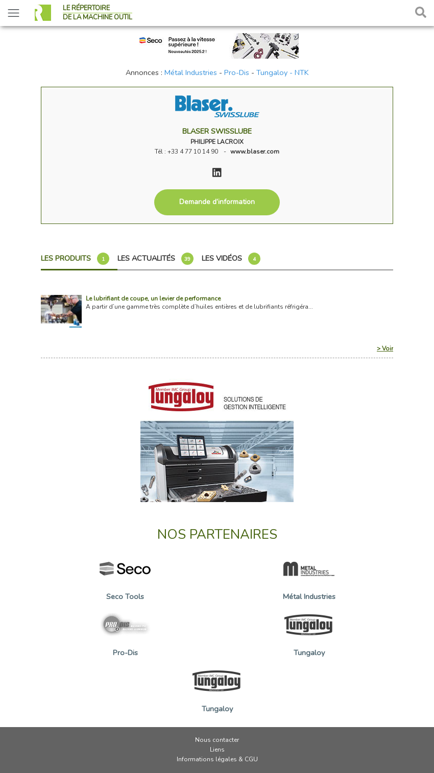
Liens (217, 749)
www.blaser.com (254, 151)
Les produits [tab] (75, 259)
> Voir (385, 348)
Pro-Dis (236, 72)
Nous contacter (217, 740)
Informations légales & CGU (217, 759)
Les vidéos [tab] (231, 259)
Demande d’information (217, 202)
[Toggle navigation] (13, 13)
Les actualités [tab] (155, 259)
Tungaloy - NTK (282, 72)
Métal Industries (190, 72)
